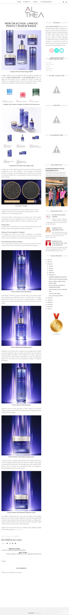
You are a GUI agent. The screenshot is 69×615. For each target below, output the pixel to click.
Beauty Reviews (17, 540)
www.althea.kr (18, 529)
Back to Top (64, 612)
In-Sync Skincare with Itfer (56, 295)
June (50, 266)
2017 (48, 304)
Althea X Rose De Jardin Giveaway (58, 279)
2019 (48, 300)
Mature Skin (49, 70)
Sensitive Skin (49, 68)
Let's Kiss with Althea (54, 293)
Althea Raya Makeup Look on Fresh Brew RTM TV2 (55, 169)
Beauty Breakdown (6, 540)
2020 (48, 298)
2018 (48, 302)
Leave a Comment (6, 538)
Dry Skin (48, 66)
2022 (48, 261)
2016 (48, 306)
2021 (48, 264)
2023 (48, 259)
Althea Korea (37, 613)
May (50, 268)
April (50, 270)
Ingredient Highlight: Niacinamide (57, 277)
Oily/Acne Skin (50, 64)
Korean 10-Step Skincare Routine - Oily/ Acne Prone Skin (59, 243)
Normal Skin (49, 63)
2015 (48, 308)
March (50, 272)
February (51, 275)
